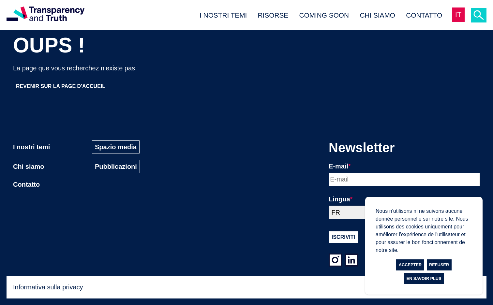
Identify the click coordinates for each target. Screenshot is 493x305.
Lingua (340, 199)
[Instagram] (335, 261)
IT (458, 14)
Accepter (410, 264)
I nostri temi (223, 15)
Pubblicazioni (116, 166)
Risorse (273, 15)
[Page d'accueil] (45, 15)
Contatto (424, 15)
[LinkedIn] (351, 261)
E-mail (340, 166)
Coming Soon (324, 15)
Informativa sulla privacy (48, 287)
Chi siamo (377, 15)
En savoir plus (423, 278)
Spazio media (116, 147)
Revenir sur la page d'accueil (60, 86)
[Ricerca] (478, 15)
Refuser (439, 264)
